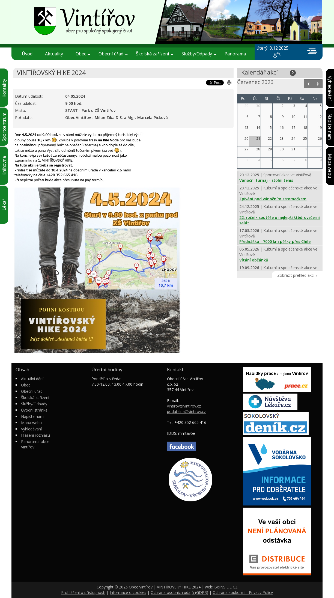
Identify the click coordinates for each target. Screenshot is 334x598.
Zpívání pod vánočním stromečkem (272, 198)
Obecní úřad (113, 54)
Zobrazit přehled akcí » (297, 275)
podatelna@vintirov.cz (186, 411)
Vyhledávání (31, 429)
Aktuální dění (32, 378)
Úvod (27, 54)
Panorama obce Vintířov (35, 444)
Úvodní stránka (34, 410)
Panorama (235, 54)
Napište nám (32, 416)
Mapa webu (31, 422)
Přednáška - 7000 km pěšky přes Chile (275, 241)
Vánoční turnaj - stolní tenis (266, 180)
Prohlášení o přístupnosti (83, 592)
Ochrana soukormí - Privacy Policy (243, 592)
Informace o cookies (128, 592)
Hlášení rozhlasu (35, 435)
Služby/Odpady (198, 54)
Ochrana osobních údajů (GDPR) (179, 592)
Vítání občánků (253, 260)
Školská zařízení (154, 54)
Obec (83, 54)
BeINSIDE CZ (226, 587)
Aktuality (54, 54)
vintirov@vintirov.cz (184, 406)
